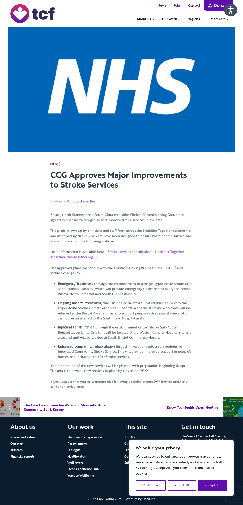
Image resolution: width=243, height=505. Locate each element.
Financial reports (22, 456)
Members (218, 18)
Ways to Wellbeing (80, 475)
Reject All (181, 485)
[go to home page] (32, 13)
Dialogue (73, 450)
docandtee (87, 208)
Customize (150, 485)
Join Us (129, 437)
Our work (169, 18)
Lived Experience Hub (83, 469)
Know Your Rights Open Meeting (193, 407)
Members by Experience (84, 437)
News (162, 5)
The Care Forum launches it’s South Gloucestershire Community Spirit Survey (65, 407)
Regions (194, 18)
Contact (194, 5)
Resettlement (77, 443)
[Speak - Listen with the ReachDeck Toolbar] (230, 10)
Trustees (16, 450)
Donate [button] (218, 5)
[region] (181, 468)
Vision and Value (22, 437)
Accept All (212, 485)
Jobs (177, 5)
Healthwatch (76, 456)
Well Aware (75, 462)
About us (144, 18)
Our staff (16, 443)
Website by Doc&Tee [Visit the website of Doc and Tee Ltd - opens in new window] (140, 499)
